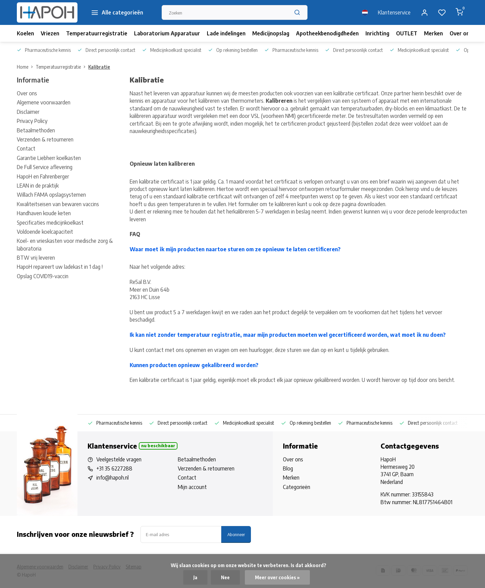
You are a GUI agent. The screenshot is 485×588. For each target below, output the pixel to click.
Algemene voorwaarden (43, 102)
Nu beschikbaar (158, 445)
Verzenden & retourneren (45, 139)
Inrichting (377, 33)
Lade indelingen (226, 33)
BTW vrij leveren (36, 257)
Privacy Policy (32, 121)
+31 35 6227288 (114, 468)
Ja (195, 577)
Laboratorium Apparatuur (167, 33)
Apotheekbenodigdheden (327, 33)
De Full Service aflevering (44, 167)
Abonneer (236, 534)
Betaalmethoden (36, 130)
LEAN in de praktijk (38, 185)
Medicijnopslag (270, 33)
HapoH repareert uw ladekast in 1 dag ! (60, 266)
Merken (433, 33)
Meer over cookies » (277, 577)
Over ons (461, 33)
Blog (288, 468)
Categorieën (296, 487)
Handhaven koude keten (44, 213)
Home (26, 67)
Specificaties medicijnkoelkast (50, 222)
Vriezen (50, 33)
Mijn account (192, 487)
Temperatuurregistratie (96, 33)
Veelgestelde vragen (118, 459)
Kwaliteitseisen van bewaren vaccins (58, 204)
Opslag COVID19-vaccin (42, 276)
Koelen (25, 33)
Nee (225, 577)
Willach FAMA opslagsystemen (51, 194)
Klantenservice (394, 12)
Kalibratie (99, 67)
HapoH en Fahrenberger (43, 176)
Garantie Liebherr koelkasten (49, 158)
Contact (26, 148)
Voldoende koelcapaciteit (45, 231)
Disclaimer (28, 111)
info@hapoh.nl (112, 477)
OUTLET (406, 33)
